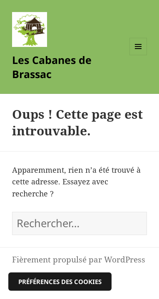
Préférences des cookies (60, 281)
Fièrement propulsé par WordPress (78, 259)
